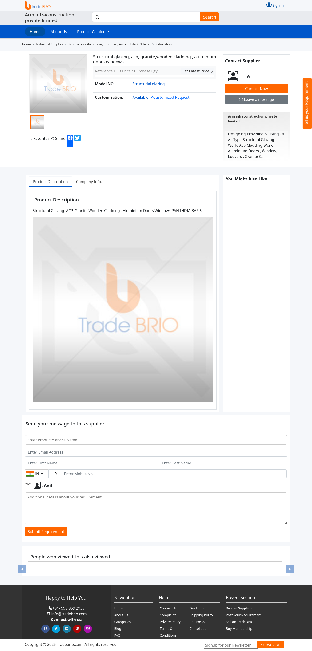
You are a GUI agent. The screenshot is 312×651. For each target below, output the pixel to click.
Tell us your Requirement (306, 103)
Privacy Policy (170, 622)
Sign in (275, 4)
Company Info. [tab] (89, 181)
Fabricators (164, 44)
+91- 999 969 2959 (68, 608)
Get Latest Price (198, 71)
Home (35, 31)
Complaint (168, 615)
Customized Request (170, 97)
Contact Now (256, 88)
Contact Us (168, 608)
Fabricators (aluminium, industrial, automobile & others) (109, 44)
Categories (122, 622)
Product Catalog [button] (92, 31)
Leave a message (256, 99)
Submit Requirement (46, 531)
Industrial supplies (49, 44)
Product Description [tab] (50, 181)
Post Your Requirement (244, 615)
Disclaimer (198, 608)
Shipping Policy (201, 615)
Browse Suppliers (239, 608)
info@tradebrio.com (69, 613)
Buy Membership (239, 628)
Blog (117, 628)
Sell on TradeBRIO (240, 622)
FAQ (117, 635)
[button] (22, 569)
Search (208, 17)
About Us (59, 31)
